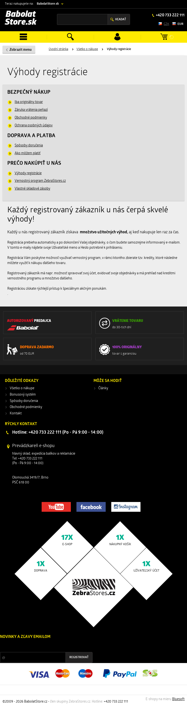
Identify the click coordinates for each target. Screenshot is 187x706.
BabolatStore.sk (48, 3)
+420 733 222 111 (170, 15)
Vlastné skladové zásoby (32, 189)
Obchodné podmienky (31, 118)
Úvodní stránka (58, 49)
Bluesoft (178, 699)
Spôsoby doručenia (29, 145)
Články (103, 388)
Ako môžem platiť (27, 153)
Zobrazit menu (20, 50)
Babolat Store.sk (21, 18)
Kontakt (16, 413)
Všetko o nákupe (87, 49)
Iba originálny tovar (29, 102)
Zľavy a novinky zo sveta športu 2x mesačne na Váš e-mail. (42, 646)
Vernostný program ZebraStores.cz (40, 181)
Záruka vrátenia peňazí (31, 110)
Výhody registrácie (28, 173)
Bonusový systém (23, 395)
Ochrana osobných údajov (34, 125)
